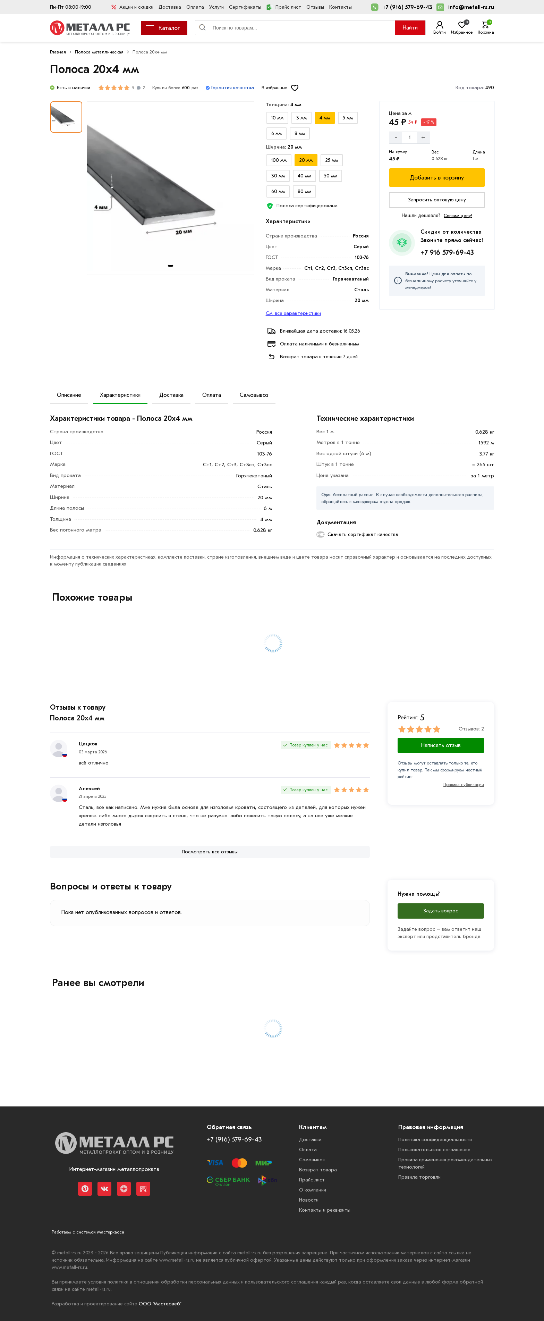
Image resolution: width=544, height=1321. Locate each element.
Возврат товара (318, 1170)
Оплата (195, 7)
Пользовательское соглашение (434, 1150)
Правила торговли (419, 1177)
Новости (308, 1200)
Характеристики (120, 395)
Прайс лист (283, 7)
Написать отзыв (441, 745)
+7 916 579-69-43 (447, 253)
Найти (410, 28)
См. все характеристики (293, 313)
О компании (312, 1190)
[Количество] (409, 137)
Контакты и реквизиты (324, 1210)
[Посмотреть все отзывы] (210, 852)
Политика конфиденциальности (435, 1140)
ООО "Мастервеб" (160, 1304)
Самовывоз (254, 395)
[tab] (170, 266)
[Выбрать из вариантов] (277, 118)
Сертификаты (245, 7)
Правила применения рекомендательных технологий (445, 1163)
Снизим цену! (458, 215)
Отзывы (315, 7)
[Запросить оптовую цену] (437, 200)
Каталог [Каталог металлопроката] (163, 28)
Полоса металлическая (99, 52)
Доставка (170, 7)
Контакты (340, 7)
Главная (58, 52)
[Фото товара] (170, 188)
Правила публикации (463, 784)
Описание (69, 395)
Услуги (216, 7)
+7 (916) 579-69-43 (407, 7)
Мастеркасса (110, 1232)
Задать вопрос (440, 911)
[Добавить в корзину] (437, 177)
